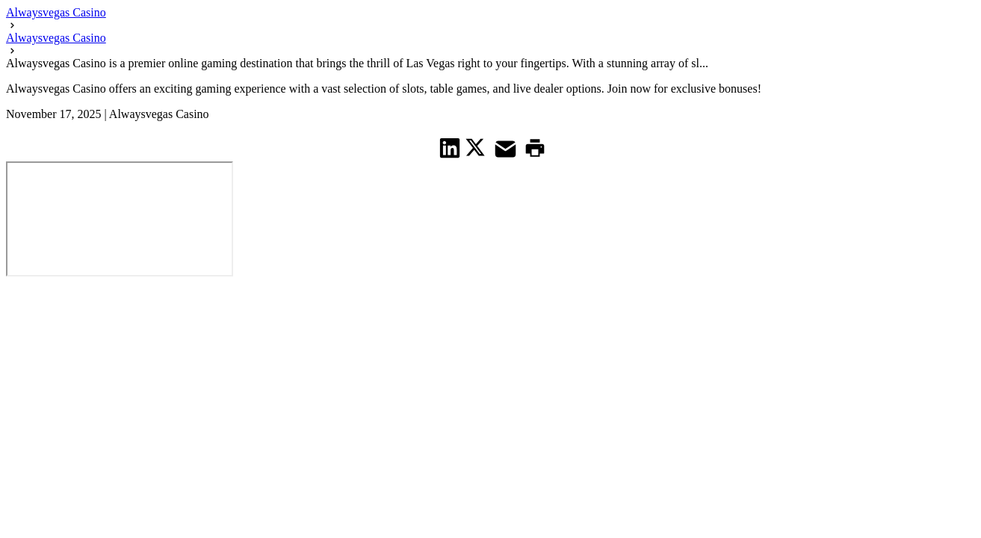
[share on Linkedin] (450, 147)
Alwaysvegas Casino (56, 12)
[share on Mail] (507, 147)
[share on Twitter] (477, 147)
